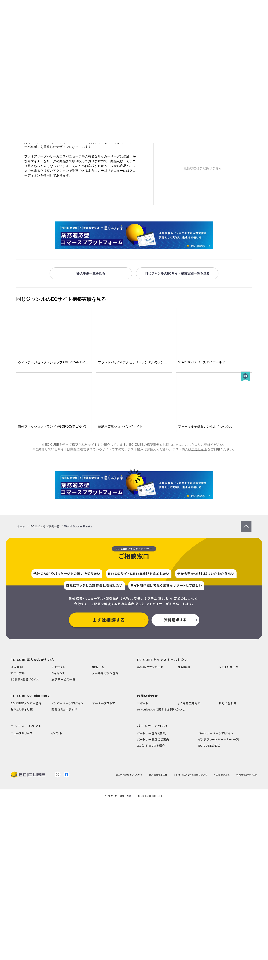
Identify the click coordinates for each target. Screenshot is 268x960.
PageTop (246, 523)
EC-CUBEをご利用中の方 (31, 695)
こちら (190, 444)
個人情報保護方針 (158, 774)
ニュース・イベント (26, 725)
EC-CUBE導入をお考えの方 (33, 659)
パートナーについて (152, 725)
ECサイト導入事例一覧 (44, 526)
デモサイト (199, 449)
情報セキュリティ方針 (246, 774)
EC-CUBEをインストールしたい (162, 659)
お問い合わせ (147, 695)
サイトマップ (111, 795)
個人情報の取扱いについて (129, 774)
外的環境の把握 (222, 774)
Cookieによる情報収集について (190, 774)
